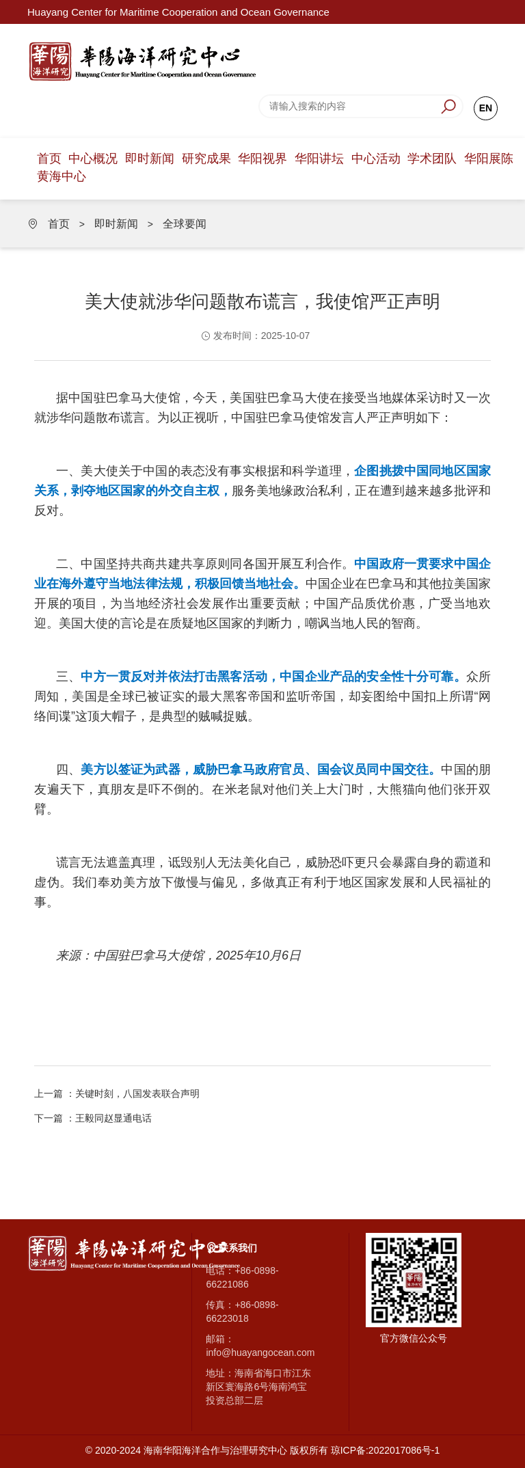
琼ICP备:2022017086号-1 (385, 1450)
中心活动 (376, 158)
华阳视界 (262, 158)
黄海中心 (61, 176)
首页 (49, 158)
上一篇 (117, 1093)
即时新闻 (149, 158)
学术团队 (432, 158)
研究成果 (206, 158)
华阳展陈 (488, 158)
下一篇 (93, 1118)
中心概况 (93, 158)
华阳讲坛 (319, 158)
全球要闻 (184, 224)
